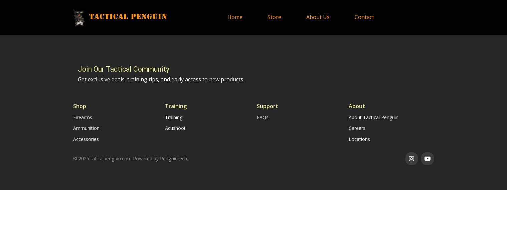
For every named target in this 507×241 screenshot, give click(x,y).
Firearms (82, 117)
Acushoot (175, 128)
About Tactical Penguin (373, 117)
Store (274, 17)
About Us (318, 17)
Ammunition (86, 128)
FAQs (263, 117)
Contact (364, 17)
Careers (357, 128)
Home (234, 17)
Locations (359, 139)
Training (173, 117)
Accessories (86, 139)
